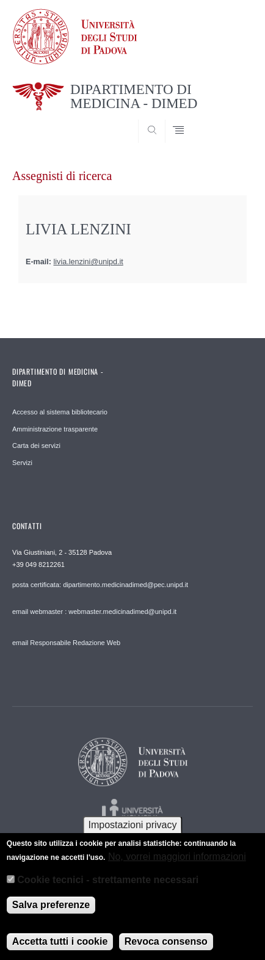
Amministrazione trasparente (55, 429)
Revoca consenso (166, 947)
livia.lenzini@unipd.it (88, 262)
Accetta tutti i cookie (59, 947)
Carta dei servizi (36, 445)
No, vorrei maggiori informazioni (177, 861)
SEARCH (231, 119)
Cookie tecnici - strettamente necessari (107, 884)
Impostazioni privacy (133, 830)
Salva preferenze (51, 910)
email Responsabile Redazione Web (66, 642)
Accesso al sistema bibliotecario (59, 412)
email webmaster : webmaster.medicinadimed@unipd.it (94, 611)
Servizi (22, 462)
